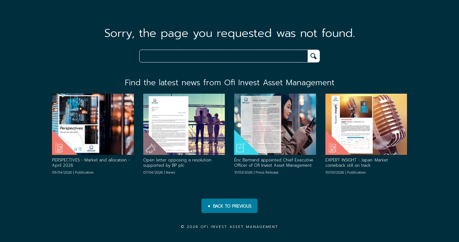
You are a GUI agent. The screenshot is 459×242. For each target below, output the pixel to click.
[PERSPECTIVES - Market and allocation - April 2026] (93, 124)
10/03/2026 (345, 172)
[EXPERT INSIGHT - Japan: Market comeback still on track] (366, 124)
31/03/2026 (256, 172)
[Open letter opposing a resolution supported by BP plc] (184, 124)
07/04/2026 (159, 172)
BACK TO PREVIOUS (229, 206)
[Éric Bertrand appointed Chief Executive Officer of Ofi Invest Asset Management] (275, 124)
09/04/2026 (73, 172)
